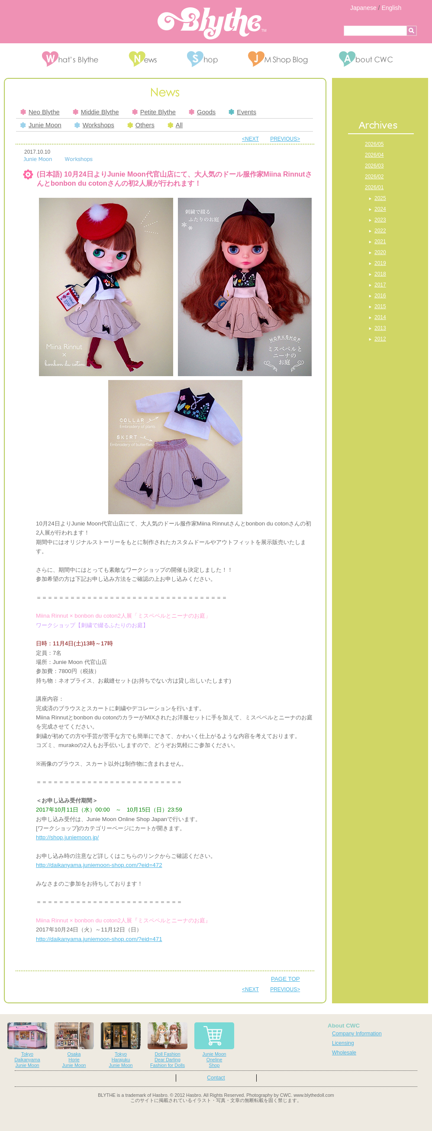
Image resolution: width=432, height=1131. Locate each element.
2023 (380, 220)
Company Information (357, 1034)
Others (141, 125)
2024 (380, 209)
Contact (216, 1078)
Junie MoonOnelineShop (214, 1045)
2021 (380, 241)
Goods (202, 112)
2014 (380, 317)
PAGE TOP (285, 979)
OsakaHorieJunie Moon (74, 1045)
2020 (380, 252)
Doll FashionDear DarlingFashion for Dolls (167, 1045)
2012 (380, 339)
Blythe (212, 23)
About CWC (344, 1025)
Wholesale (344, 1053)
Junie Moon (40, 125)
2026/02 (374, 177)
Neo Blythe (40, 112)
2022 (380, 231)
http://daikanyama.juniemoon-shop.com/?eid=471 (99, 939)
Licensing (343, 1043)
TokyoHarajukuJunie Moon (121, 1045)
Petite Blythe (154, 112)
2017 (380, 285)
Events (242, 112)
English (391, 7)
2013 (380, 328)
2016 (380, 296)
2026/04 (374, 155)
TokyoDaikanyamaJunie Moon (27, 1045)
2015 (380, 306)
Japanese (363, 7)
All (175, 125)
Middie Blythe (96, 112)
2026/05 (374, 144)
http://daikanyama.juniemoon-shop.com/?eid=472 (99, 865)
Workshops (94, 125)
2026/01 (374, 187)
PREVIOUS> (285, 139)
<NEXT (250, 139)
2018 (380, 274)
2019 (380, 263)
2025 (380, 198)
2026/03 (374, 166)
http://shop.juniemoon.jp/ (67, 837)
